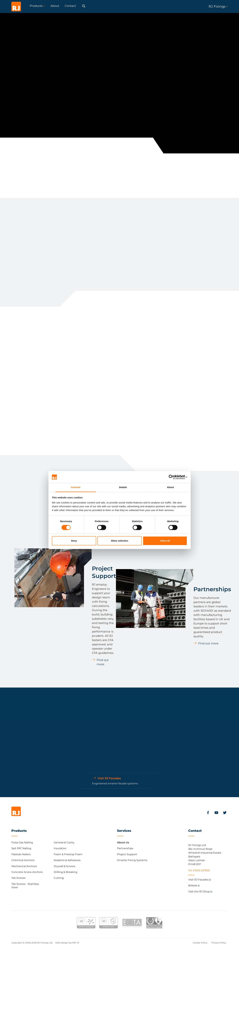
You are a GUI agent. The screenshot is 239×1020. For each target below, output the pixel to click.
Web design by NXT (66, 942)
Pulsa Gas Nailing (22, 842)
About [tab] (170, 487)
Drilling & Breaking (65, 872)
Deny (74, 540)
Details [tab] (123, 487)
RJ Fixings (218, 6)
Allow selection (119, 540)
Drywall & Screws (64, 866)
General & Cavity (64, 842)
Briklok (192, 885)
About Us (123, 842)
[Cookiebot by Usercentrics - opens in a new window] (173, 477)
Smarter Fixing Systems (132, 860)
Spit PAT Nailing (21, 848)
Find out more (103, 662)
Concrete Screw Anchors (27, 872)
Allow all (165, 540)
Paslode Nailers (21, 854)
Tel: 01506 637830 (199, 870)
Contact (195, 831)
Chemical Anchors (22, 860)
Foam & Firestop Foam (68, 854)
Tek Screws (18, 877)
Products (19, 831)
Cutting (59, 877)
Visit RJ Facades (198, 879)
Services (124, 831)
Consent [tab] (75, 487)
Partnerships (125, 848)
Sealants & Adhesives (67, 860)
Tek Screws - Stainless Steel (25, 885)
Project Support (127, 854)
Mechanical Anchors (24, 866)
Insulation (60, 848)
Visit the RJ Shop (199, 891)
